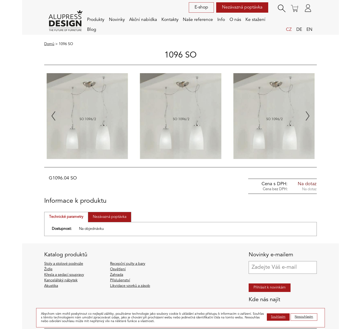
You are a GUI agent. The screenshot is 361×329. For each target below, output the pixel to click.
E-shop (201, 7)
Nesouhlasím (304, 316)
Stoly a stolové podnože (63, 264)
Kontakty (169, 19)
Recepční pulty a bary (127, 264)
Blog (91, 29)
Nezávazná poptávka (242, 7)
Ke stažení (255, 19)
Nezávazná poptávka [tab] (109, 217)
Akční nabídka (143, 19)
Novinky (117, 19)
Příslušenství (120, 280)
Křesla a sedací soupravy (64, 275)
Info (221, 19)
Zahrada (116, 275)
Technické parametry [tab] (66, 217)
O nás (235, 19)
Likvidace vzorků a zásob (130, 286)
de (299, 29)
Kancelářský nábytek (61, 280)
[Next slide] (307, 115)
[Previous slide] (53, 115)
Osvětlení (118, 269)
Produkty (95, 19)
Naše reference (198, 19)
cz (289, 29)
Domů (49, 44)
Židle (48, 269)
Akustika (51, 286)
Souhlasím (278, 316)
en (309, 29)
